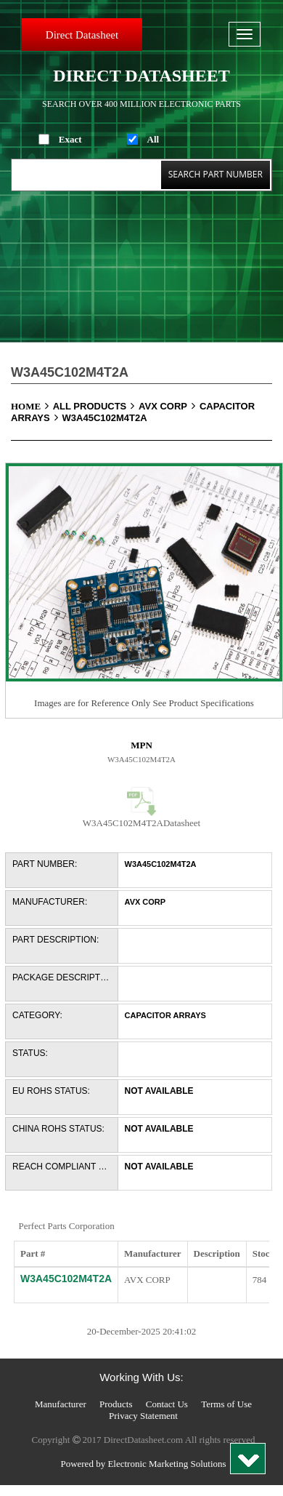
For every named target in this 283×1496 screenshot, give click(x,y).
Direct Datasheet (82, 35)
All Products (96, 406)
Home (32, 406)
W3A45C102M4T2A (104, 417)
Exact (70, 139)
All (153, 139)
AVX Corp (169, 406)
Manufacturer (60, 1404)
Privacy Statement (143, 1415)
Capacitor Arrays (165, 1015)
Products (116, 1404)
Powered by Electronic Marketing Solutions (143, 1463)
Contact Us (167, 1404)
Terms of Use (226, 1404)
